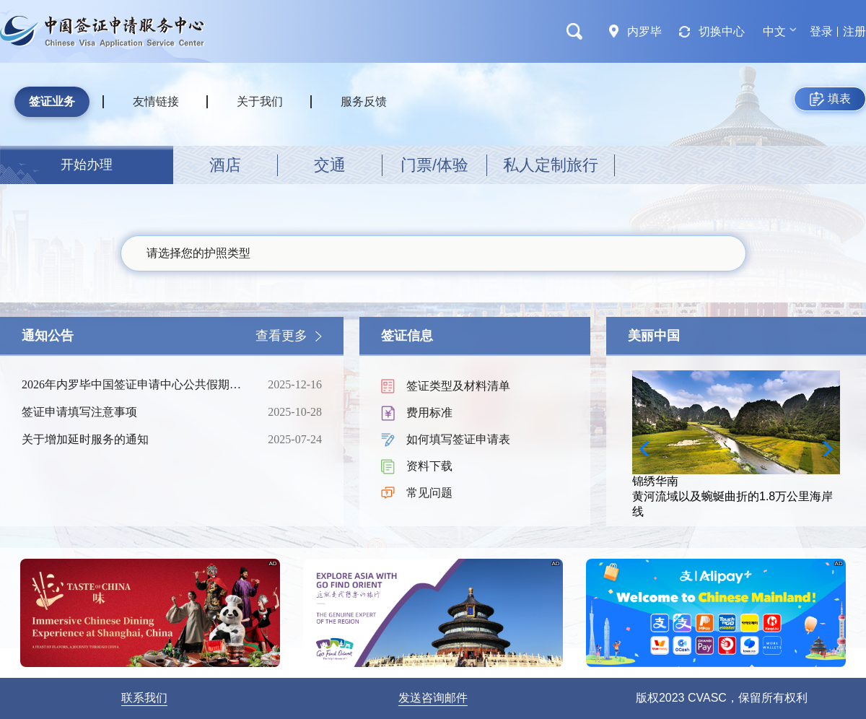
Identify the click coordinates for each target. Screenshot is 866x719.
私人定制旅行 (550, 165)
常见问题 (429, 493)
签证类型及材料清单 (458, 386)
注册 (854, 31)
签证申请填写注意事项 (133, 412)
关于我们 (260, 101)
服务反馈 (364, 101)
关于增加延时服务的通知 (133, 439)
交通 (330, 165)
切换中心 (722, 31)
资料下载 (429, 466)
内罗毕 (644, 31)
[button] (823, 449)
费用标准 (429, 412)
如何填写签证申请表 (458, 439)
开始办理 (87, 164)
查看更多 (281, 335)
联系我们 (144, 698)
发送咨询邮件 (433, 698)
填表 (830, 99)
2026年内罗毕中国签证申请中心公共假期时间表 (133, 385)
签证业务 (52, 101)
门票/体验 (434, 165)
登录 (821, 31)
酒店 (225, 165)
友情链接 (156, 101)
